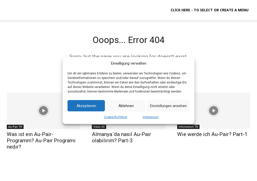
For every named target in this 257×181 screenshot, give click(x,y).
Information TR (188, 128)
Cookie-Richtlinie (115, 117)
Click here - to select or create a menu (209, 10)
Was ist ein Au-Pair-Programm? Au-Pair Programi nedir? (41, 142)
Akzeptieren (86, 106)
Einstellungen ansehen (168, 106)
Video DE (99, 128)
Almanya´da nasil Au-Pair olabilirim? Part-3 (121, 139)
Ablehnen (126, 106)
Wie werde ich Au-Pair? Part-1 (212, 136)
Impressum (151, 117)
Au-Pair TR (15, 128)
